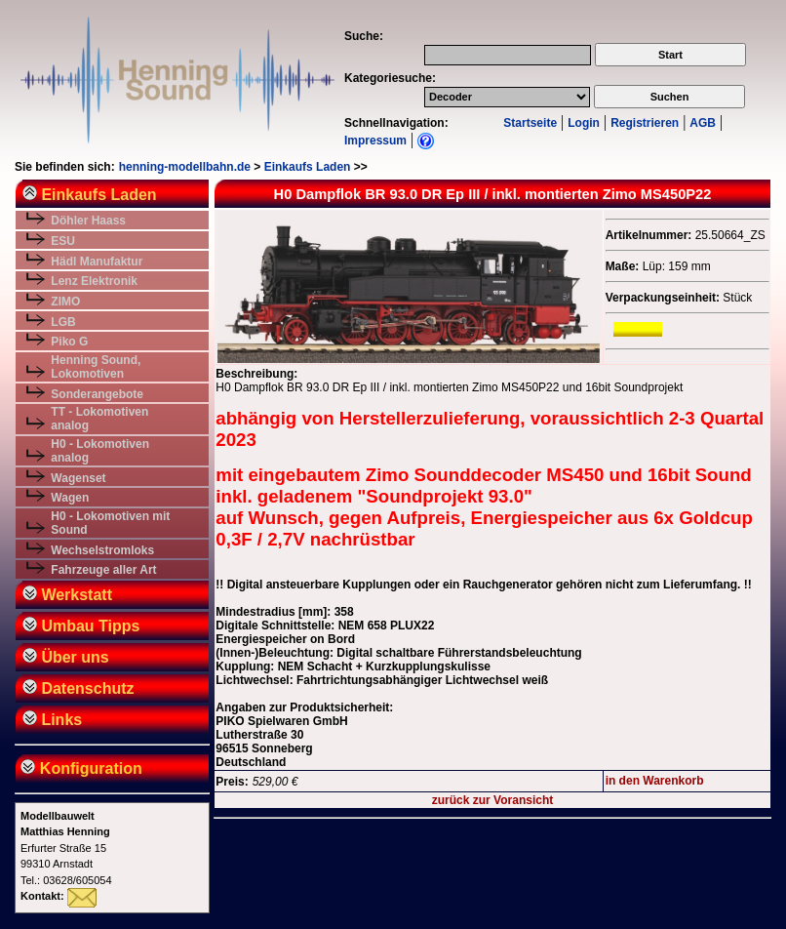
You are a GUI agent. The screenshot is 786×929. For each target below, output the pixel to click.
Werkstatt (67, 594)
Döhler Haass (88, 220)
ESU (63, 241)
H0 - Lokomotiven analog (100, 450)
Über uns (65, 657)
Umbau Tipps (81, 626)
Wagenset (78, 478)
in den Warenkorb (655, 781)
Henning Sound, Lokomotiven (95, 367)
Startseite (530, 123)
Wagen (70, 498)
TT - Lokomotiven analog (99, 418)
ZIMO (65, 301)
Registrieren (644, 123)
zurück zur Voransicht (492, 800)
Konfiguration (79, 768)
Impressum (375, 140)
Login (584, 123)
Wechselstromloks (102, 550)
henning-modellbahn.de (185, 167)
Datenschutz (78, 688)
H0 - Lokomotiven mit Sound (110, 523)
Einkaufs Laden (307, 167)
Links (52, 719)
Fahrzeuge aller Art (103, 570)
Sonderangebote (97, 394)
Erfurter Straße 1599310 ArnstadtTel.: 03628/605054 (66, 848)
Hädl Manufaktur (96, 261)
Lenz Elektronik (94, 281)
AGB (702, 123)
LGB (63, 322)
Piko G (69, 341)
